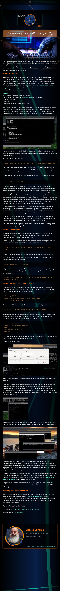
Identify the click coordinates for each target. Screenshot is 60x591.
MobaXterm (30, 338)
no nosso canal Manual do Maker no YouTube (25, 509)
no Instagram (19, 512)
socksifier (6, 93)
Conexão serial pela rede (34, 496)
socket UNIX (28, 97)
